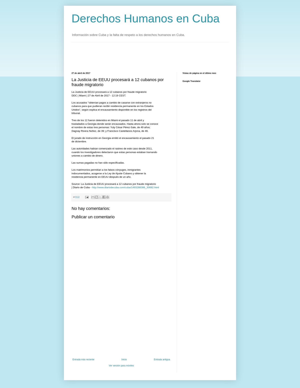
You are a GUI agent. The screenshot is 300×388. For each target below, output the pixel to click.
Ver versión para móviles (121, 365)
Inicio (124, 359)
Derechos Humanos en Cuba (146, 18)
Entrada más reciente (83, 359)
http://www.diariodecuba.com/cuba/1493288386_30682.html (125, 187)
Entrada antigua (162, 359)
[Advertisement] (141, 56)
